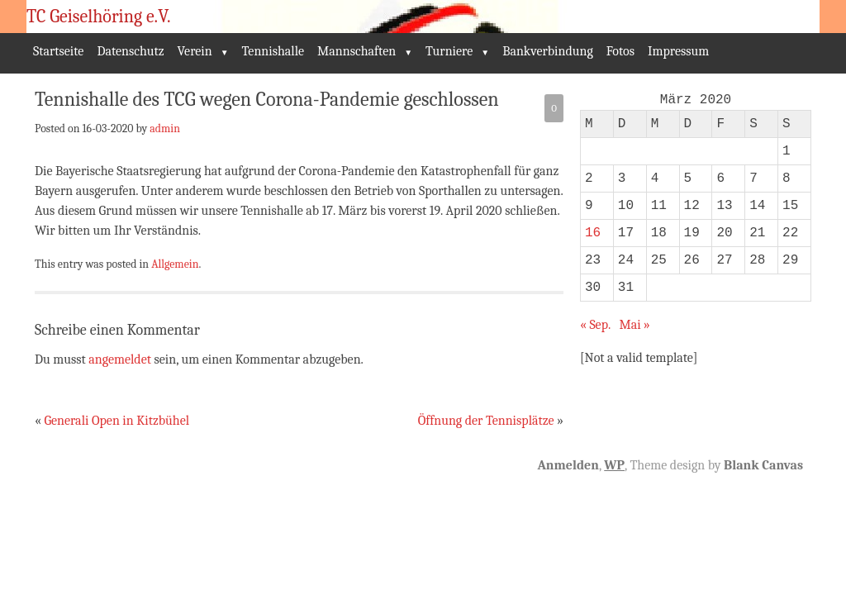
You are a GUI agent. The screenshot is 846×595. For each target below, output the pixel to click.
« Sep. (595, 324)
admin (165, 128)
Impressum (678, 51)
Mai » (634, 324)
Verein (195, 51)
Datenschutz (130, 51)
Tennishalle (273, 51)
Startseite (58, 51)
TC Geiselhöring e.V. (98, 16)
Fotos (620, 51)
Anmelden (567, 465)
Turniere (449, 51)
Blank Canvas (763, 465)
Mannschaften (356, 51)
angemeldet (119, 359)
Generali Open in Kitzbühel (116, 420)
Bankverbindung (547, 51)
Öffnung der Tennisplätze (486, 420)
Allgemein (174, 263)
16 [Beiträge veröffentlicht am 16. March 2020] (593, 233)
